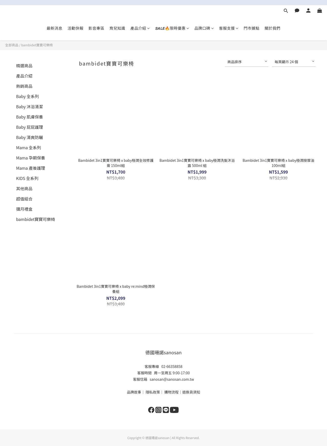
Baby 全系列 (27, 96)
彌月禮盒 (24, 209)
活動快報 (75, 28)
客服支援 (229, 28)
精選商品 (24, 65)
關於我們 (273, 28)
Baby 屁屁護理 (29, 127)
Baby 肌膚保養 (29, 117)
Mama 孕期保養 (30, 158)
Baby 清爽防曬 (29, 137)
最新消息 (54, 28)
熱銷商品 (24, 86)
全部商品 (11, 45)
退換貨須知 (191, 392)
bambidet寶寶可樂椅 (37, 45)
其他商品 (24, 188)
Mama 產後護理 (30, 168)
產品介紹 (140, 28)
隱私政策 (153, 392)
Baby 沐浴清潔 (29, 106)
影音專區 (96, 28)
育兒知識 (117, 28)
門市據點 (252, 28)
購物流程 (171, 392)
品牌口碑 (204, 28)
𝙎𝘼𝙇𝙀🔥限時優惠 (172, 28)
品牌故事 (134, 392)
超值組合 (24, 199)
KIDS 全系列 (27, 178)
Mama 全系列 (28, 147)
